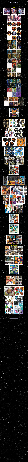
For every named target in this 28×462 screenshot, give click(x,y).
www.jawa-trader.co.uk (14, 2)
